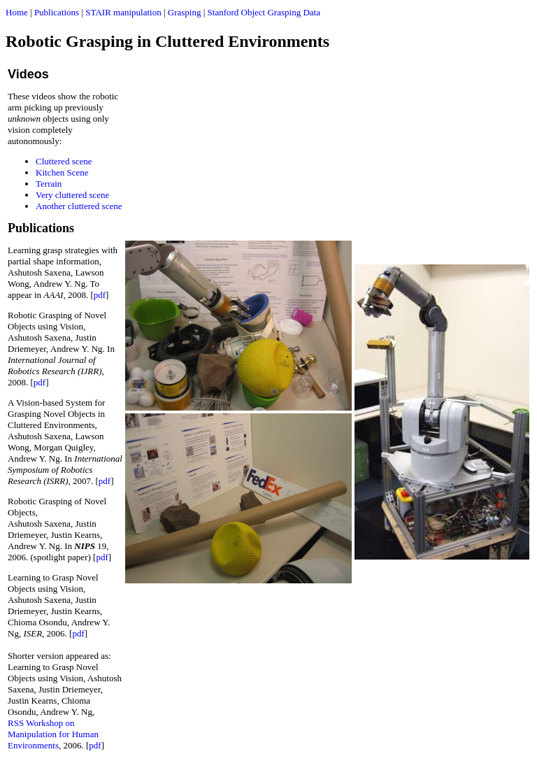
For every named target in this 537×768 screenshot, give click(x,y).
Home (17, 12)
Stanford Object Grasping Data (264, 12)
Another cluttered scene (79, 206)
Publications (56, 12)
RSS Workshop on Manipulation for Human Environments (53, 734)
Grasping (184, 12)
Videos (28, 74)
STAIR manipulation (123, 12)
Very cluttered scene (72, 195)
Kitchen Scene (62, 172)
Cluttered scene (64, 161)
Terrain (49, 183)
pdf (100, 295)
